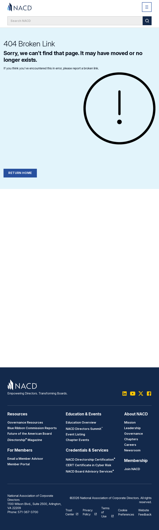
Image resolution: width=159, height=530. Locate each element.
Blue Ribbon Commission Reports (32, 428)
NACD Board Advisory (90, 472)
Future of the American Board (29, 434)
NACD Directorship (90, 460)
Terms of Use (105, 512)
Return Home (20, 173)
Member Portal (18, 464)
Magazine (24, 440)
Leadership (132, 428)
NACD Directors (84, 429)
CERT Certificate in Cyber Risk (88, 465)
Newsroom (132, 450)
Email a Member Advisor (25, 459)
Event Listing (75, 435)
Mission (130, 423)
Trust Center (69, 512)
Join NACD (132, 469)
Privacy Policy (87, 512)
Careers (130, 445)
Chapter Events (77, 440)
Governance (133, 434)
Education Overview (81, 423)
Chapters (131, 439)
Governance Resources (25, 423)
